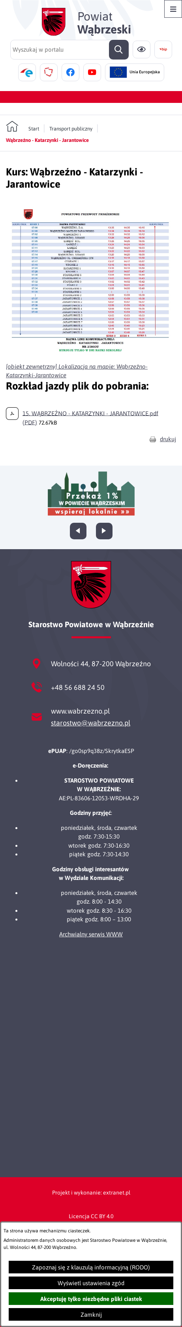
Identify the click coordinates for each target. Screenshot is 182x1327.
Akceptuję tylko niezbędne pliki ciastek (91, 1298)
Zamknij (91, 1314)
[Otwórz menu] (173, 9)
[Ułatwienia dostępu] (141, 49)
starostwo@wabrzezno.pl (90, 723)
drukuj (168, 439)
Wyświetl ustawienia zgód (91, 1283)
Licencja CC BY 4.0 (91, 1216)
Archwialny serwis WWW (91, 934)
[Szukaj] (119, 50)
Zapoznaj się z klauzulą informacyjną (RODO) (91, 1267)
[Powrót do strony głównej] (22, 126)
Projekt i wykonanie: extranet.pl (91, 1192)
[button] (91, 353)
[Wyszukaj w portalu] (69, 50)
